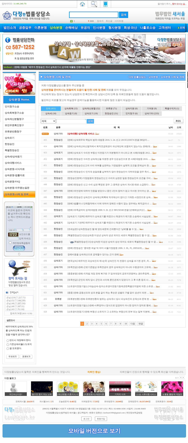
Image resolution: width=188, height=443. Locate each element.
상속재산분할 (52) (91, 108)
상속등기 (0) (71, 113)
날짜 (171, 127)
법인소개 (9, 27)
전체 (182, 27)
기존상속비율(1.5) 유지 (21, 344)
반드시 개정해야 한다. (20, 340)
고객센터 (164, 27)
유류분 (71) (111, 108)
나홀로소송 (148, 27)
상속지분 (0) (132, 108)
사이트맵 (119, 21)
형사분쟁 (114, 27)
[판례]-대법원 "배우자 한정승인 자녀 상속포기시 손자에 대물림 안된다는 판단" (52, 67)
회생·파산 (130, 27)
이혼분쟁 (40, 27)
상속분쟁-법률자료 (14, 175)
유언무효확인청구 (13, 125)
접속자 (100, 21)
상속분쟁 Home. (19, 99)
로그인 (86, 419)
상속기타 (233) (152, 113)
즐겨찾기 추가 (164, 4)
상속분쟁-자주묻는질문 (16, 187)
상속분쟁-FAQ (11, 181)
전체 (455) (51, 108)
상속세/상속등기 (12, 156)
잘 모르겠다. (16, 348)
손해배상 (71, 27)
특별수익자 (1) (172, 108)
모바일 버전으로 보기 (94, 431)
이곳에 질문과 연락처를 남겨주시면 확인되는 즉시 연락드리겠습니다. (19, 218)
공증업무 (25, 27)
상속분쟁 (56, 27)
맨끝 (141, 323)
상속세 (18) (50, 113)
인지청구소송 (11, 106)
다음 (133, 323)
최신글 (109, 21)
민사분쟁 (99, 27)
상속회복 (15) (70, 108)
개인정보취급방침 (134, 413)
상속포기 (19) (91, 113)
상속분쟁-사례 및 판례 (16, 194)
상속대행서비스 (12, 162)
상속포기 (8, 137)
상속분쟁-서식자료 (14, 169)
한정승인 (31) (111, 113)
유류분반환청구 (12, 131)
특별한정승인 (11, 150)
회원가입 (101, 419)
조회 (179, 127)
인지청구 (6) (132, 113)
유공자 (85, 27)
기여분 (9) (152, 108)
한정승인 (8, 144)
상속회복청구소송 (13, 112)
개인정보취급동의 (21, 243)
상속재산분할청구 (13, 119)
